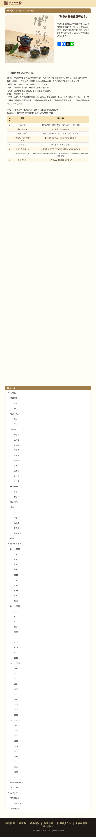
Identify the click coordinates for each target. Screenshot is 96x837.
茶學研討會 (15, 798)
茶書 (12, 538)
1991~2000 (15, 663)
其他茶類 (17, 533)
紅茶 (16, 512)
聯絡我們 (48, 826)
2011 (16, 554)
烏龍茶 (17, 523)
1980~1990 (15, 720)
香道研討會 (15, 809)
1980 (16, 725)
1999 (16, 710)
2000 (16, 715)
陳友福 (17, 455)
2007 (16, 642)
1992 (16, 674)
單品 (16, 403)
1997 (16, 699)
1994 (16, 684)
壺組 (16, 409)
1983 (16, 741)
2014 (16, 570)
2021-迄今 (14, 788)
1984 (16, 746)
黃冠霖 (17, 450)
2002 (16, 616)
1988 (16, 767)
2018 (16, 590)
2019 (16, 596)
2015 (16, 575)
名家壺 (13, 429)
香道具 (17, 497)
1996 (16, 694)
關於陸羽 (10, 823)
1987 (16, 762)
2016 (16, 580)
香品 (16, 492)
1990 (16, 777)
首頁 (10, 11)
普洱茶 (17, 528)
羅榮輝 (17, 460)
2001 (16, 611)
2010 (16, 658)
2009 (16, 653)
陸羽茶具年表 (15, 544)
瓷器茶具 (14, 414)
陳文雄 (17, 471)
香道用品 (14, 486)
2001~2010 (15, 606)
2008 (16, 648)
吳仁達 (17, 476)
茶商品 (13, 393)
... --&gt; (48, 272)
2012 (16, 559)
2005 (16, 632)
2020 (16, 601)
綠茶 (16, 518)
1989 (16, 772)
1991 (16, 668)
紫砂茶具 (14, 398)
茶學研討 (14, 793)
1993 (16, 679)
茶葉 (12, 507)
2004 (16, 627)
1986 (16, 756)
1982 (16, 736)
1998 (16, 705)
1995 (16, 689)
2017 (16, 585)
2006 (16, 637)
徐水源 (17, 435)
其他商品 (14, 502)
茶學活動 (48, 823)
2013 (16, 565)
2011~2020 (15, 549)
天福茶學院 (81, 823)
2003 (16, 622)
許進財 (17, 466)
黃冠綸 (17, 445)
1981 (16, 731)
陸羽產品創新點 (17, 782)
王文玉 (17, 440)
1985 (16, 751)
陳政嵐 (17, 481)
